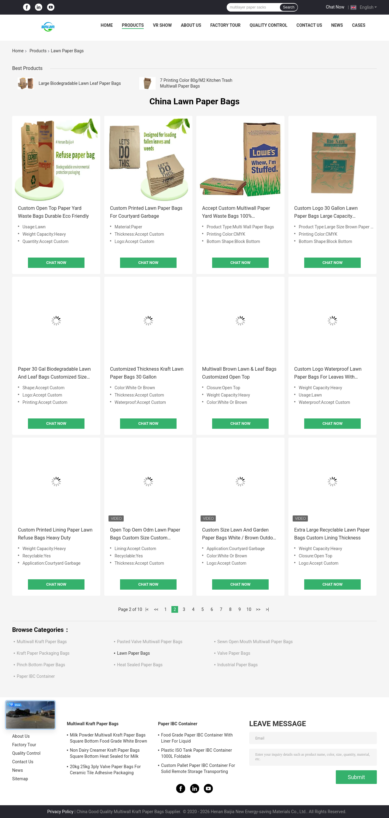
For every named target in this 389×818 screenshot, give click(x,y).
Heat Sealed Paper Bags (140, 664)
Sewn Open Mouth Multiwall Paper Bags (255, 641)
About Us (191, 25)
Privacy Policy (60, 811)
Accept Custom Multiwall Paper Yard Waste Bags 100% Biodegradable (236, 212)
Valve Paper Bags (233, 653)
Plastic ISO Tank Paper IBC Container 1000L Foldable (196, 753)
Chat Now (335, 7)
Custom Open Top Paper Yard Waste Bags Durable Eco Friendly (53, 212)
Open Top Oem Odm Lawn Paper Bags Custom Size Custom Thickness (145, 534)
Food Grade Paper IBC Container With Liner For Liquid (197, 738)
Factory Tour (225, 25)
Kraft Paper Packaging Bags (43, 653)
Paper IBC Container (36, 676)
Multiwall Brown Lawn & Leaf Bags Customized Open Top (239, 373)
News (337, 25)
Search (288, 7)
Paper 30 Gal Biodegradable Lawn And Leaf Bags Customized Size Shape (54, 373)
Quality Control (268, 25)
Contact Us (309, 25)
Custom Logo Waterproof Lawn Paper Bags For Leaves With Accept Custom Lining (328, 373)
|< (147, 609)
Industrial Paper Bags (237, 664)
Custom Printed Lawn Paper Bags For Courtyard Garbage (146, 212)
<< (156, 609)
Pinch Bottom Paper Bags (41, 664)
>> (258, 609)
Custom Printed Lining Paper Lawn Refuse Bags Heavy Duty (55, 534)
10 (248, 609)
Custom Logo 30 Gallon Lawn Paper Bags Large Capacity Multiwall (326, 212)
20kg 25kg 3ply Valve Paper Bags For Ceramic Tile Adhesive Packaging (105, 769)
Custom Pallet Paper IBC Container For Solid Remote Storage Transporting (198, 768)
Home (107, 25)
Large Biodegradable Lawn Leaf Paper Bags (80, 83)
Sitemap (20, 778)
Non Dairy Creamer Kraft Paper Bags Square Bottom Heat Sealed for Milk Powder (105, 754)
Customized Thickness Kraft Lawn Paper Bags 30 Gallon (147, 373)
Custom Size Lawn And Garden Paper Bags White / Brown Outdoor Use (239, 534)
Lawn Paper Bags (133, 653)
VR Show (162, 25)
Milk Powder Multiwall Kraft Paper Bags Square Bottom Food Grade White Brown (108, 738)
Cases (358, 25)
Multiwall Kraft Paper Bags (42, 641)
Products (133, 25)
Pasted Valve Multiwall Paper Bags (149, 641)
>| (267, 609)
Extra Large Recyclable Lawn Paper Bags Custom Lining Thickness (332, 534)
